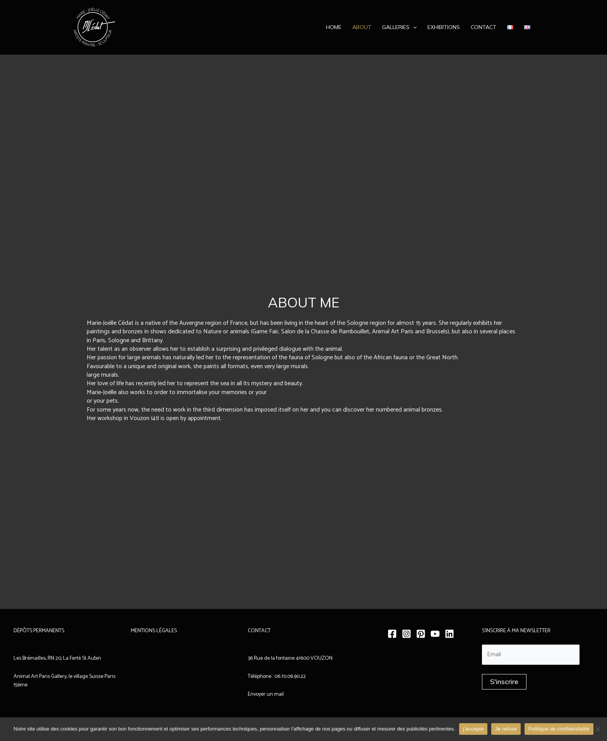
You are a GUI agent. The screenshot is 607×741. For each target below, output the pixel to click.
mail (278, 694)
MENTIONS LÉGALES (154, 630)
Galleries (399, 27)
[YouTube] (435, 634)
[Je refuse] (597, 729)
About (361, 27)
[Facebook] (392, 634)
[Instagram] (406, 634)
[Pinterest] (421, 634)
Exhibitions (443, 27)
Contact (483, 27)
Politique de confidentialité (559, 729)
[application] (413, 27)
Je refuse (506, 729)
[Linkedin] (449, 634)
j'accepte (473, 729)
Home (333, 27)
